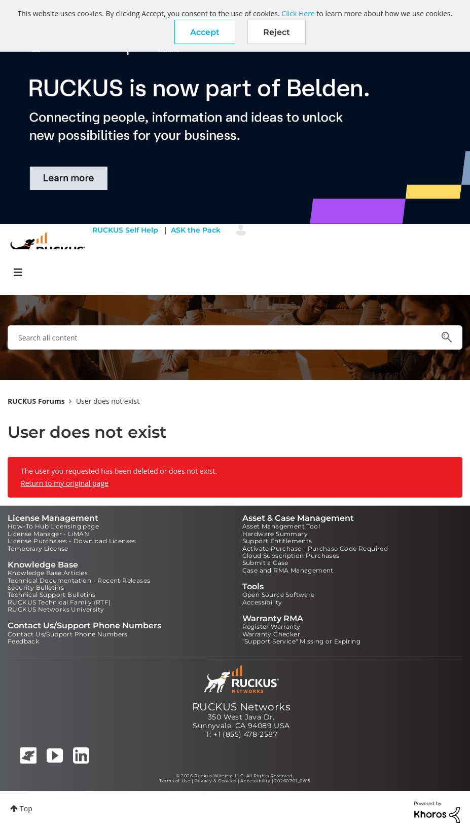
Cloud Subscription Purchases (291, 555)
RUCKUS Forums (36, 401)
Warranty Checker (271, 634)
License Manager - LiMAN (48, 534)
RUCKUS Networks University (56, 609)
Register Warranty (271, 626)
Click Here (297, 13)
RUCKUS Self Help (125, 230)
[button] (204, 32)
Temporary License (38, 548)
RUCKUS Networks (241, 707)
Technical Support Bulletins (52, 594)
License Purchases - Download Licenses (72, 541)
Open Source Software (278, 594)
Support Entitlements (277, 541)
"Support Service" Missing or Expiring (301, 641)
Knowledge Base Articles (48, 573)
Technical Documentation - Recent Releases (79, 580)
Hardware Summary (275, 534)
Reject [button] (276, 32)
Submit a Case (265, 562)
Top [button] (26, 808)
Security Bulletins (36, 587)
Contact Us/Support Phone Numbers (68, 634)
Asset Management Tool (281, 526)
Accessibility (262, 602)
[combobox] (235, 337)
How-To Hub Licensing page (53, 526)
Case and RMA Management (288, 570)
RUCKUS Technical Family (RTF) (59, 602)
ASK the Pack (196, 230)
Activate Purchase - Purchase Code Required (315, 548)
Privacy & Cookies (215, 780)
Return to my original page (65, 483)
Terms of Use (174, 780)
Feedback (23, 641)
